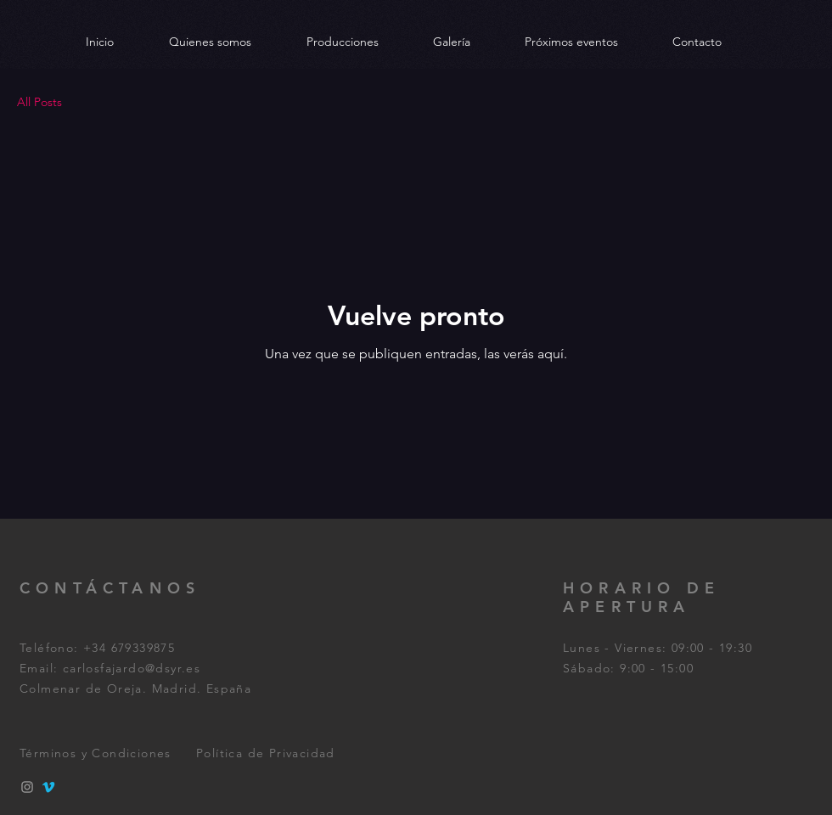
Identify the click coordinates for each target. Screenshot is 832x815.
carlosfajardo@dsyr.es (131, 668)
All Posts (39, 102)
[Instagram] (27, 787)
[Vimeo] (48, 787)
